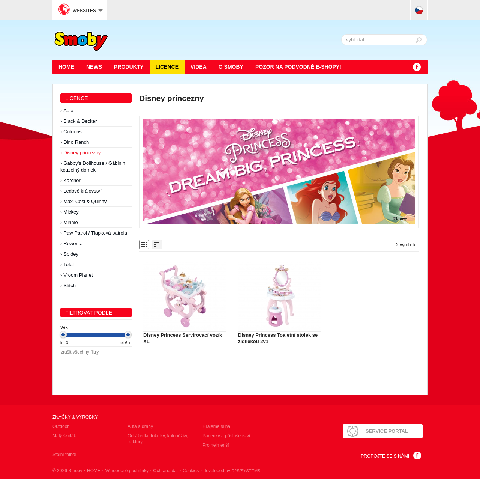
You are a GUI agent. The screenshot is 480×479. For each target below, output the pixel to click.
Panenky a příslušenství (226, 435)
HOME (66, 67)
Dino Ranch (76, 142)
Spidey (70, 254)
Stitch (69, 285)
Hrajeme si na (216, 426)
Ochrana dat (165, 470)
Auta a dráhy (140, 426)
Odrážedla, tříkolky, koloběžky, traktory (158, 438)
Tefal (68, 264)
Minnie (70, 222)
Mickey (70, 212)
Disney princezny (81, 152)
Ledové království (82, 191)
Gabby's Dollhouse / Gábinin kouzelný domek (92, 166)
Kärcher (72, 180)
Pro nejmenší (215, 445)
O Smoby (231, 67)
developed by (232, 470)
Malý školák (64, 435)
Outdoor (60, 426)
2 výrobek (406, 244)
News (94, 67)
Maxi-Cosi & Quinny (84, 201)
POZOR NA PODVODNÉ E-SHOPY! (298, 67)
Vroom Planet (78, 275)
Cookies (191, 470)
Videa (198, 67)
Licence (167, 67)
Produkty (129, 67)
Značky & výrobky (75, 417)
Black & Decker (80, 121)
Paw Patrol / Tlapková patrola (95, 233)
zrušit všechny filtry (80, 352)
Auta (68, 110)
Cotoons (72, 131)
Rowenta (72, 243)
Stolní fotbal (64, 454)
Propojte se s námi (385, 456)
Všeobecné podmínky (126, 470)
